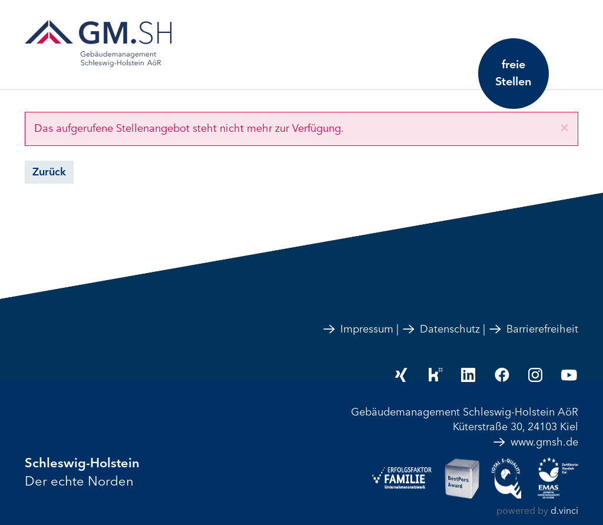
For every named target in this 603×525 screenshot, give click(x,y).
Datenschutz (441, 329)
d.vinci (564, 511)
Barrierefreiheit (533, 329)
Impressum (357, 329)
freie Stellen (513, 73)
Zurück (49, 172)
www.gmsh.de (535, 442)
